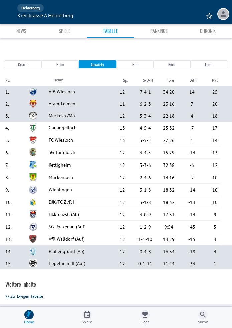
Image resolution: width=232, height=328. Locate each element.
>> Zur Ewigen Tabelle (24, 296)
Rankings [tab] (159, 30)
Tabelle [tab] (110, 30)
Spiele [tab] (64, 30)
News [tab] (21, 30)
